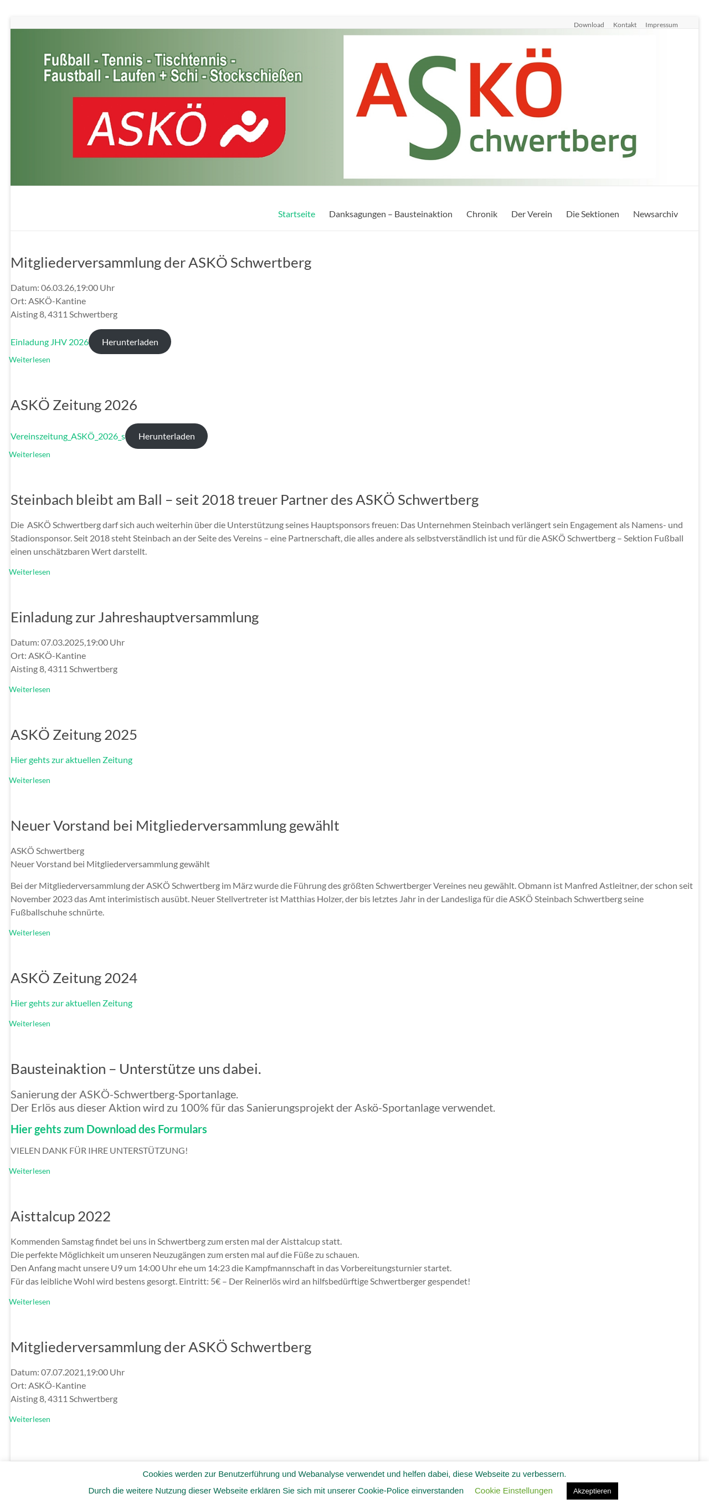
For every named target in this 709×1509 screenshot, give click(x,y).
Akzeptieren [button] (592, 1491)
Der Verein (531, 213)
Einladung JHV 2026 (50, 341)
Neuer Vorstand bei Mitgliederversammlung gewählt (175, 825)
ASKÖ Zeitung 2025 (74, 734)
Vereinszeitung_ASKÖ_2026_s (68, 436)
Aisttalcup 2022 (61, 1216)
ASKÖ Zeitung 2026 (74, 404)
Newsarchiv (655, 213)
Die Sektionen (592, 213)
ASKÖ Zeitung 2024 (74, 977)
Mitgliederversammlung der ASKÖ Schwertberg (161, 262)
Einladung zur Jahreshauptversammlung (135, 617)
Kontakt (624, 24)
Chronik (481, 213)
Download (589, 24)
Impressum (661, 24)
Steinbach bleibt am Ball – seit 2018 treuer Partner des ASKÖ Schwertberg (245, 499)
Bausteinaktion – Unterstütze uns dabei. (136, 1068)
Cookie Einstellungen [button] (514, 1490)
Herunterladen (130, 341)
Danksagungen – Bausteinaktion (391, 213)
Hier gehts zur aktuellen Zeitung (71, 759)
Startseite (296, 213)
